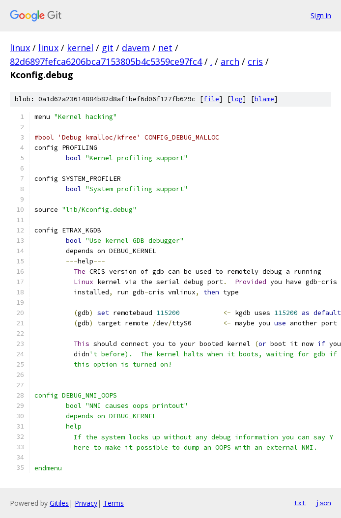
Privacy (86, 503)
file (211, 99)
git (108, 48)
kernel (80, 48)
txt (300, 502)
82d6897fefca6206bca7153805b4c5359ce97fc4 (106, 61)
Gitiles (59, 503)
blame (264, 99)
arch (230, 61)
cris (255, 61)
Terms (113, 503)
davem (136, 48)
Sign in (321, 15)
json (323, 502)
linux (20, 48)
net (165, 48)
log (237, 99)
